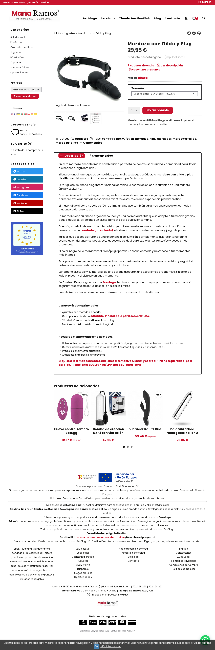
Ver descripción (170, 65)
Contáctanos (183, 552)
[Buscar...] (204, 18)
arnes (46, 548)
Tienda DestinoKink (134, 18)
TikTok (18, 211)
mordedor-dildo (184, 139)
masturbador (34, 566)
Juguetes (15, 52)
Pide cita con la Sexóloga (133, 548)
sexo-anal (17, 570)
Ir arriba (183, 548)
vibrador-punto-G (43, 574)
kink (153, 139)
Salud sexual (17, 37)
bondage (108, 139)
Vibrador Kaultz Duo (145, 429)
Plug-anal (26, 548)
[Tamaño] (164, 93)
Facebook (20, 195)
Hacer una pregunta (143, 69)
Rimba (143, 78)
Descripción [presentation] (71, 156)
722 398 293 (139, 586)
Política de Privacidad (183, 561)
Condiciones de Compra (183, 565)
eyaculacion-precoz (22, 557)
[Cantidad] (134, 110)
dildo (26, 553)
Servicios (108, 18)
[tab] (71, 155)
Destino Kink (73, 505)
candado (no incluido (96, 230)
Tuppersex (16, 62)
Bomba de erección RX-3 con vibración (108, 431)
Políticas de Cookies (183, 569)
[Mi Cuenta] (186, 18)
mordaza (141, 139)
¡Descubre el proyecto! (140, 537)
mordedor (164, 139)
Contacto (172, 18)
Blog (157, 18)
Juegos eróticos (19, 67)
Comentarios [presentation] (100, 156)
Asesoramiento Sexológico (135, 521)
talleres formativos (192, 521)
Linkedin (19, 179)
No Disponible (157, 110)
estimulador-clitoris (40, 553)
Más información (110, 646)
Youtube (20, 203)
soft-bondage (32, 570)
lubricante (34, 561)
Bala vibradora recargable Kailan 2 (182, 431)
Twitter (19, 171)
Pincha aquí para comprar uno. (127, 316)
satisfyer (48, 566)
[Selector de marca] (26, 89)
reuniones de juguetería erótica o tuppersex (57, 521)
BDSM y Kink (17, 57)
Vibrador (38, 548)
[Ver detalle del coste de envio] (15, 133)
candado (97, 316)
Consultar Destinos (30, 134)
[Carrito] (195, 18)
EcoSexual (16, 42)
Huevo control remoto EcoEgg (71, 431)
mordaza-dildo (67, 143)
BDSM (120, 139)
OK (96, 646)
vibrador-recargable (32, 579)
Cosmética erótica (21, 47)
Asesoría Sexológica (133, 552)
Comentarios (92, 143)
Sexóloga (89, 18)
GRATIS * (24, 130)
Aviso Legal (183, 556)
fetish (129, 139)
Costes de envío (140, 65)
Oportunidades (19, 72)
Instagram (21, 187)
